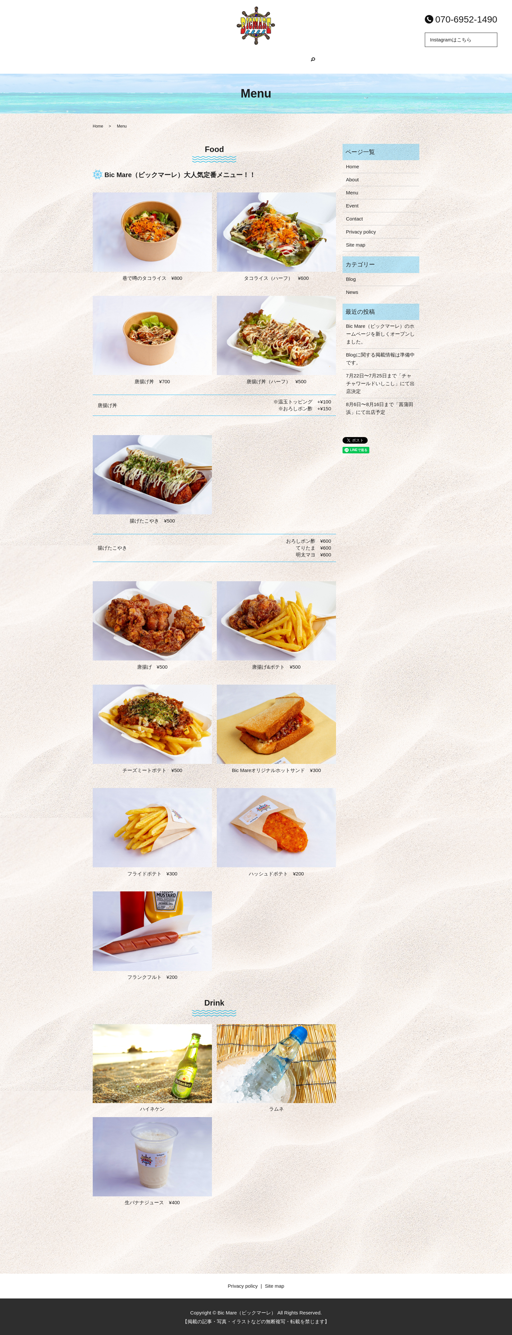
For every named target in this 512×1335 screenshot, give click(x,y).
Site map (355, 244)
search (337, 63)
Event (311, 63)
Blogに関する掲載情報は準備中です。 (380, 358)
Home (181, 63)
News (352, 291)
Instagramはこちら (451, 39)
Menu (248, 63)
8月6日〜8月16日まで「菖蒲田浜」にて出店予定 (380, 407)
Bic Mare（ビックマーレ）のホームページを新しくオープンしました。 (380, 333)
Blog (279, 63)
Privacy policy (361, 231)
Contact (354, 218)
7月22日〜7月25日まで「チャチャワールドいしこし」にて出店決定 (380, 382)
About (215, 63)
